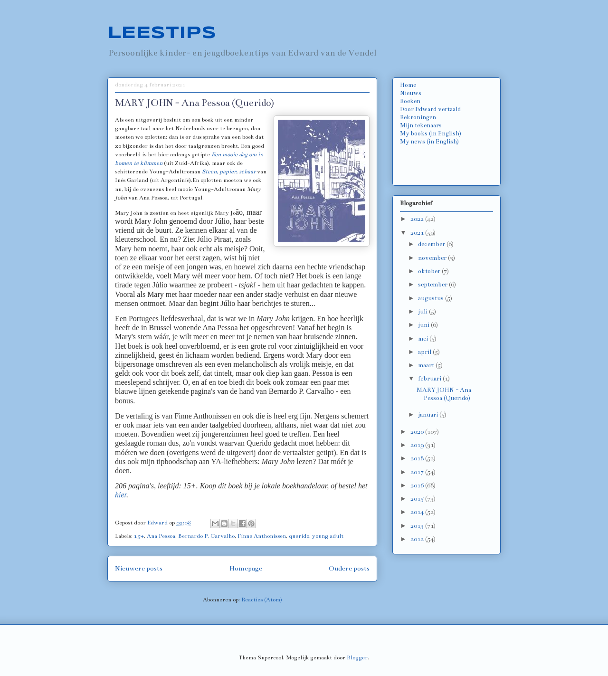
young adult (327, 536)
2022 (417, 219)
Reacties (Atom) (261, 599)
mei (423, 339)
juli (423, 311)
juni (424, 325)
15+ (139, 536)
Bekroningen (418, 117)
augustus (431, 298)
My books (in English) (430, 133)
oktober (430, 271)
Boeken (410, 101)
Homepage (245, 568)
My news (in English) (429, 141)
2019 (417, 445)
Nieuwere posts (138, 568)
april (425, 352)
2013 (417, 526)
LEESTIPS (161, 33)
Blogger (357, 657)
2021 (417, 233)
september (433, 284)
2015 (417, 499)
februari (430, 378)
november (433, 258)
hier (120, 495)
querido (299, 536)
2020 (417, 432)
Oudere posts (349, 568)
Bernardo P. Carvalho (206, 536)
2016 (417, 485)
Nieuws (410, 93)
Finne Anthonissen (262, 536)
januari (428, 415)
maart (427, 365)
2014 (417, 512)
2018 (417, 458)
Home (408, 85)
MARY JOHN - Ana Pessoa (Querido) (194, 103)
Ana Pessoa (161, 536)
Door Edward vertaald (430, 109)
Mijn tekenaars (421, 125)
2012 (417, 539)
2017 (417, 472)
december (432, 244)
